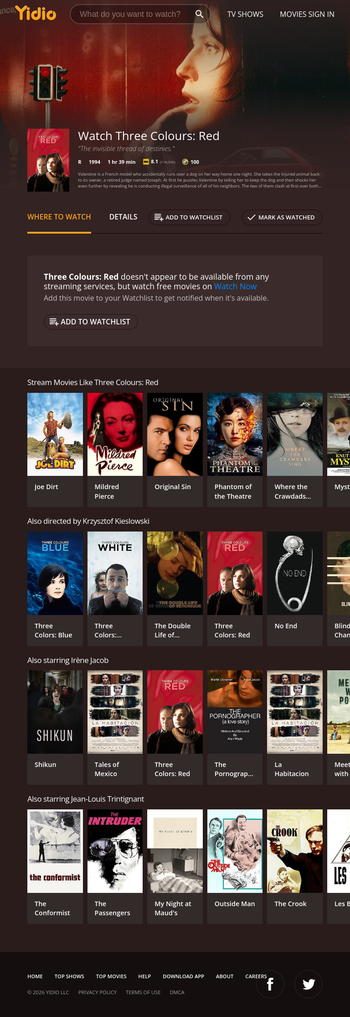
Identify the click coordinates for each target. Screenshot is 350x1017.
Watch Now (235, 286)
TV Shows (245, 14)
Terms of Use (143, 992)
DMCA (177, 992)
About (224, 976)
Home (35, 976)
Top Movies (111, 976)
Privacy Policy (97, 992)
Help (145, 976)
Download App (183, 976)
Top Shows (69, 976)
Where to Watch (59, 217)
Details (123, 217)
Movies (293, 14)
